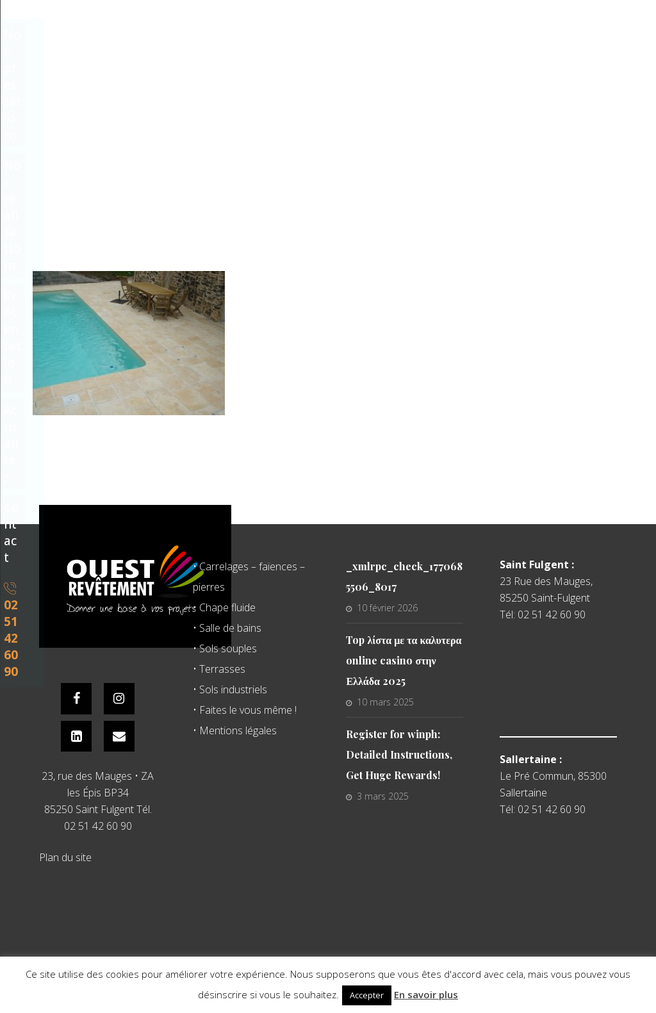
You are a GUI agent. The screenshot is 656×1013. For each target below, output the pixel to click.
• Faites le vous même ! (245, 710)
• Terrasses (219, 669)
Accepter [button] (367, 995)
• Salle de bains (227, 628)
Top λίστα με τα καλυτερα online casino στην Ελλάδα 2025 (403, 660)
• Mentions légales (235, 730)
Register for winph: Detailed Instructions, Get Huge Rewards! (399, 754)
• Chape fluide (224, 607)
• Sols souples (225, 648)
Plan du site (65, 859)
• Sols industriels (230, 689)
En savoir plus (426, 994)
